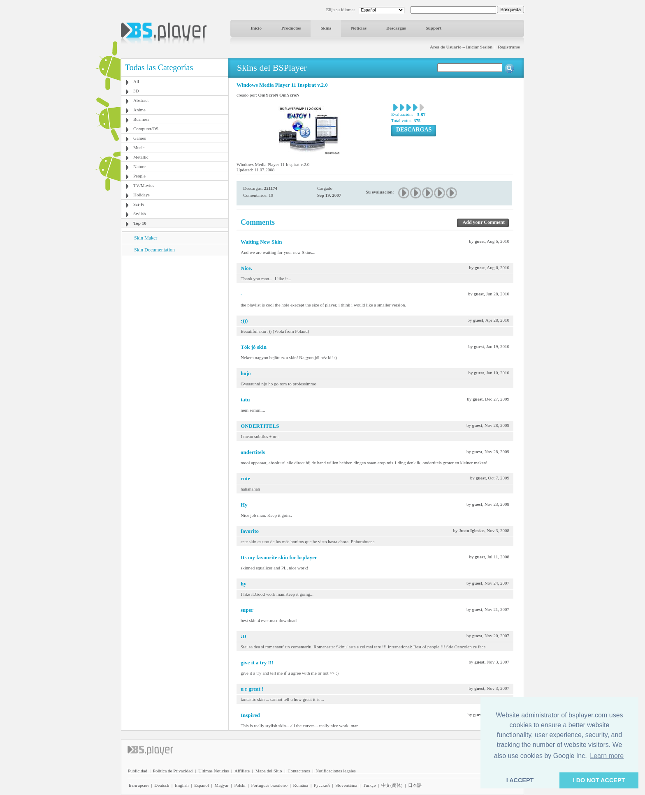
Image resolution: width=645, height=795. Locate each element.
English (182, 785)
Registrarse (509, 46)
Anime (139, 109)
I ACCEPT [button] (520, 780)
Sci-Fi (138, 204)
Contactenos (299, 770)
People (139, 175)
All (136, 81)
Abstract (140, 100)
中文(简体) (391, 785)
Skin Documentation (154, 250)
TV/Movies (143, 185)
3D (136, 90)
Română (301, 785)
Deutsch (161, 785)
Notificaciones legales (335, 770)
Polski (240, 785)
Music (139, 147)
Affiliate (242, 770)
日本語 (415, 785)
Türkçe (369, 785)
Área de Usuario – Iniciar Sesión (461, 46)
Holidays (141, 194)
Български (139, 785)
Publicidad (137, 770)
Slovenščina (346, 785)
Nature (139, 166)
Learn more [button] (607, 755)
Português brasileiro (269, 785)
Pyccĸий (322, 785)
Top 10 (139, 223)
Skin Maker (145, 238)
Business (141, 119)
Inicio (256, 27)
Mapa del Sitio (268, 770)
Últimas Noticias (213, 770)
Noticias (359, 27)
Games (139, 138)
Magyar (221, 785)
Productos (291, 27)
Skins (325, 27)
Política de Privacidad (173, 770)
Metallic (140, 156)
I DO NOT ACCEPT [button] (599, 780)
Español (201, 785)
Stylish (139, 213)
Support (434, 27)
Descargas (396, 27)
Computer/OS (145, 128)
